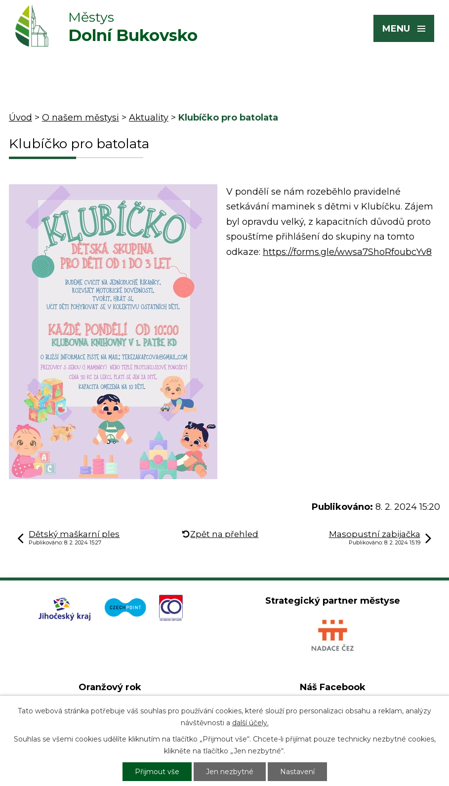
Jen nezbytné (229, 771)
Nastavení (297, 771)
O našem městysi (80, 117)
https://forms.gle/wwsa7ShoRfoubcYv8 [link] (347, 252)
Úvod (20, 117)
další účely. (250, 722)
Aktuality (148, 117)
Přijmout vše (157, 771)
